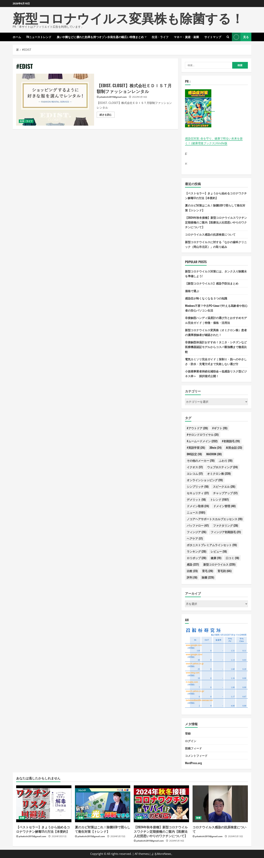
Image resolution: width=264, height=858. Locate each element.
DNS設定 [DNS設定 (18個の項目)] (194, 454)
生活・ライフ (160, 37)
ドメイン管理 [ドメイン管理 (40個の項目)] (224, 506)
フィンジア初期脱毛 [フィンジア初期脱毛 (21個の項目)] (226, 532)
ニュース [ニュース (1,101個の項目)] (196, 512)
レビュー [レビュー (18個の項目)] (219, 551)
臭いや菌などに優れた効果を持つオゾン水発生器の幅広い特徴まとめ (100, 37)
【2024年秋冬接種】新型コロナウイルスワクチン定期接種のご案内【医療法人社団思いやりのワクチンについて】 (216, 222)
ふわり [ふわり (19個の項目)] (225, 460)
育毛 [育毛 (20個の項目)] (207, 571)
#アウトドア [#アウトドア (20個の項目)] (197, 428)
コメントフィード (196, 755)
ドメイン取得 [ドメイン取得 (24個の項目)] (198, 506)
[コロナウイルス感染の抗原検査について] (220, 803)
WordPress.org (193, 763)
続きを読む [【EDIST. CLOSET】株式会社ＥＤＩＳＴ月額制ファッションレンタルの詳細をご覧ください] (107, 115)
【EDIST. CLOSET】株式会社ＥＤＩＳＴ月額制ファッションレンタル (55, 100)
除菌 (22, 817)
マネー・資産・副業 (186, 37)
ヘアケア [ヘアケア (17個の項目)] (195, 538)
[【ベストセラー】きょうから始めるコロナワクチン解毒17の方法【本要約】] (43, 803)
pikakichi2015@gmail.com (113, 96)
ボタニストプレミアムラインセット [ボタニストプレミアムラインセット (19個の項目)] (212, 545)
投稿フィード (193, 748)
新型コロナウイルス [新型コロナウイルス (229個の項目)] (219, 564)
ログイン (190, 741)
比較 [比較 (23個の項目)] (192, 571)
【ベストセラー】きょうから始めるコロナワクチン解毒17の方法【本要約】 (43, 829)
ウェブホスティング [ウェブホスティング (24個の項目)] (222, 467)
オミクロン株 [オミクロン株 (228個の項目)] (219, 473)
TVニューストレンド (38, 37)
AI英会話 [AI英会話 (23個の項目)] (234, 447)
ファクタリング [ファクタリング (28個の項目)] (225, 525)
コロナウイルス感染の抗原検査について (210, 234)
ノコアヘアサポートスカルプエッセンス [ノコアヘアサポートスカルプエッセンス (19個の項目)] (214, 519)
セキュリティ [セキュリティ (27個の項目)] (198, 493)
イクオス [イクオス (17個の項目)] (195, 467)
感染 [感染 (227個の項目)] (193, 564)
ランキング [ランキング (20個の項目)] (196, 551)
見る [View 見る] (240, 37)
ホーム (17, 37)
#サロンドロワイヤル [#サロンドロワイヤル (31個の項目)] (203, 434)
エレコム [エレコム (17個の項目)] (195, 473)
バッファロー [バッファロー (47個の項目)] (198, 525)
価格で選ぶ (192, 291)
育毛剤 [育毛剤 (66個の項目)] (224, 571)
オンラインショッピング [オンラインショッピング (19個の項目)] (205, 480)
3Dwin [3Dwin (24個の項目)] (215, 447)
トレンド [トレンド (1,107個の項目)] (219, 499)
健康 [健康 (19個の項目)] (216, 558)
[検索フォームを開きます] (228, 37)
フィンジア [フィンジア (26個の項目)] (196, 532)
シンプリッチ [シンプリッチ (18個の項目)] (198, 486)
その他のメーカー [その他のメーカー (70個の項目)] (200, 460)
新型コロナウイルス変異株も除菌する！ (128, 17)
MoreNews (164, 854)
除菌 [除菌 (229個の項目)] (208, 577)
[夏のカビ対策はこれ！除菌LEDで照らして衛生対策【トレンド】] (102, 803)
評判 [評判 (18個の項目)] (192, 577)
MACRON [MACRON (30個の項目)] (214, 454)
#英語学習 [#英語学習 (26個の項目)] (196, 447)
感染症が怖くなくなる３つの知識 (206, 298)
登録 (188, 733)
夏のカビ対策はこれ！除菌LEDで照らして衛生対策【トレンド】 (102, 829)
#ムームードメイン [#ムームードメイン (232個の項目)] (202, 441)
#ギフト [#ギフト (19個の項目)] (219, 428)
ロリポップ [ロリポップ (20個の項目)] (196, 558)
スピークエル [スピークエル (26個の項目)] (224, 486)
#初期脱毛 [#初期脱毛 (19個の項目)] (231, 441)
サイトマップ (212, 37)
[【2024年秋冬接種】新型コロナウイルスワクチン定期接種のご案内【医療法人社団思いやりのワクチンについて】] (161, 803)
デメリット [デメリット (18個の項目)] (196, 499)
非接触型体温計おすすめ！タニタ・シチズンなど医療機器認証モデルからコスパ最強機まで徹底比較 (216, 347)
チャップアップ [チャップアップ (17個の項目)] (225, 493)
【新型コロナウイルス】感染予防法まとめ (211, 283)
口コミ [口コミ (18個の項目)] (232, 558)
